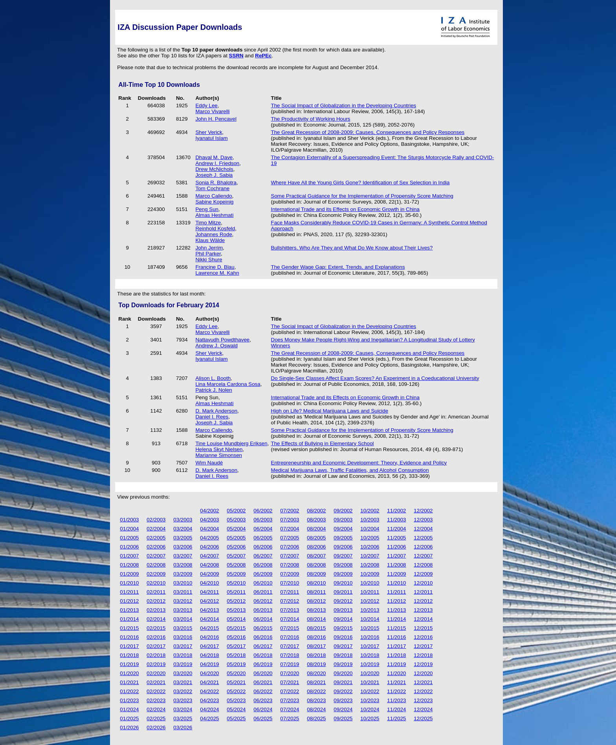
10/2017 (369, 646)
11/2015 (396, 628)
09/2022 (343, 691)
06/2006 (262, 547)
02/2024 (156, 709)
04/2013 (209, 610)
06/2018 (262, 655)
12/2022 (423, 691)
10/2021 (369, 682)
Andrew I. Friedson (217, 163)
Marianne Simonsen (218, 455)
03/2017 (182, 646)
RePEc (263, 56)
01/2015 (129, 628)
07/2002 (289, 511)
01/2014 (129, 619)
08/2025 (316, 718)
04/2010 (209, 583)
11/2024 (396, 709)
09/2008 (343, 565)
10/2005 (369, 538)
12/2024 (423, 709)
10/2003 (369, 520)
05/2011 (236, 592)
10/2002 (369, 511)
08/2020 (316, 673)
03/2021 (182, 682)
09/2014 (343, 619)
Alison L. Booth (213, 378)
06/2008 (262, 565)
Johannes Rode (213, 234)
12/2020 (423, 673)
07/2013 (289, 610)
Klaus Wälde (210, 240)
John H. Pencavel (215, 119)
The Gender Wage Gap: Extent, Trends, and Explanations (338, 267)
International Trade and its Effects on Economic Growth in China (345, 209)
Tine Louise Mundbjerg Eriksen (231, 443)
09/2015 (343, 628)
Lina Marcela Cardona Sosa (227, 384)
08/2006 (316, 547)
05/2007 (236, 556)
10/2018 (369, 655)
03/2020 (182, 673)
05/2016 (236, 637)
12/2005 (423, 538)
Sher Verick (208, 132)
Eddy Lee (206, 105)
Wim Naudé (209, 463)
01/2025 (129, 718)
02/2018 (156, 655)
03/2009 (182, 574)
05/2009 (236, 574)
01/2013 (129, 610)
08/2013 (316, 610)
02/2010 (156, 583)
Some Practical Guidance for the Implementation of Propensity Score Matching (362, 196)
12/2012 (423, 601)
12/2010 (423, 583)
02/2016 (156, 637)
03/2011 (182, 592)
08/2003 (316, 520)
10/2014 (369, 619)
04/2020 (209, 673)
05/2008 (236, 565)
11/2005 (396, 538)
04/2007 (209, 556)
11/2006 (396, 547)
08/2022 (316, 691)
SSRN (236, 56)
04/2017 (209, 646)
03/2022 (182, 691)
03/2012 (182, 601)
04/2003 (209, 520)
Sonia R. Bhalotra (215, 182)
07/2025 (289, 718)
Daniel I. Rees (211, 417)
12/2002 (423, 511)
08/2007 (316, 556)
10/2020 (369, 673)
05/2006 (236, 547)
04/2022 (209, 691)
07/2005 (289, 538)
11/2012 (396, 601)
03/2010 (182, 583)
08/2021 (316, 682)
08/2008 (316, 565)
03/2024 (182, 709)
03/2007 (182, 556)
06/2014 (262, 619)
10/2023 (369, 700)
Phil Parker (207, 254)
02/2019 (156, 664)
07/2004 (289, 529)
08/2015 (316, 628)
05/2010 (236, 583)
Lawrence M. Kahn (217, 273)
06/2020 (262, 673)
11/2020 (396, 673)
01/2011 (129, 592)
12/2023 (423, 700)
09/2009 (343, 574)
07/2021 (289, 682)
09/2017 (343, 646)
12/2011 (423, 592)
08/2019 (316, 664)
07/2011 (289, 592)
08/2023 (316, 700)
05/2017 (236, 646)
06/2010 (262, 583)
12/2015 (423, 628)
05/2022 (236, 691)
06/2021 (262, 682)
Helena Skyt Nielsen (218, 449)
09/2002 (343, 511)
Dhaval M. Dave (214, 157)
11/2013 (396, 610)
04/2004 (209, 529)
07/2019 (289, 664)
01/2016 (129, 637)
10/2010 (369, 583)
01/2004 (129, 529)
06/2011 (262, 592)
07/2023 (289, 700)
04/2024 (209, 709)
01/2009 (129, 574)
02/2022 (156, 691)
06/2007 (262, 556)
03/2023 (182, 700)
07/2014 (289, 619)
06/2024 (262, 709)
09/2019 (343, 664)
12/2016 (423, 637)
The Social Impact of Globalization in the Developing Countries (343, 105)
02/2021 (156, 682)
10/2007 (369, 556)
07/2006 (289, 547)
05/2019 (236, 664)
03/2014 (182, 619)
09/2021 (343, 682)
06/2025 (262, 718)
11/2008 (396, 565)
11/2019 (396, 664)
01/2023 (129, 700)
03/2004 (182, 529)
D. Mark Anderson (216, 411)
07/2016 (289, 637)
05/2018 (236, 655)
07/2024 (289, 709)
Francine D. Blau (214, 267)
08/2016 (316, 637)
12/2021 (423, 682)
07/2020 (289, 673)
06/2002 (262, 511)
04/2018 (209, 655)
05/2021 (236, 682)
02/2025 (156, 718)
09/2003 (343, 520)
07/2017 (289, 646)
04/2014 (209, 619)
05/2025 (236, 718)
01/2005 (129, 538)
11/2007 (396, 556)
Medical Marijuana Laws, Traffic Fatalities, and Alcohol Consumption (350, 470)
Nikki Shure (208, 259)
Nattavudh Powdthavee (222, 340)
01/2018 (129, 655)
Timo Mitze (208, 223)
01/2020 (129, 673)
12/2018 (423, 655)
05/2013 (236, 610)
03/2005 (182, 538)
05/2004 (236, 529)
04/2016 (209, 637)
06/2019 (262, 664)
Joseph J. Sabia (214, 175)
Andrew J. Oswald (216, 346)
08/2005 (316, 538)
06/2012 (262, 601)
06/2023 (262, 700)
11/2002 (396, 511)
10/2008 (369, 565)
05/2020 (236, 673)
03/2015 (182, 628)
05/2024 (236, 709)
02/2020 (156, 673)
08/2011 (316, 592)
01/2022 (129, 691)
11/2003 (396, 520)
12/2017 (423, 646)
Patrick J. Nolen (213, 390)
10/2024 (369, 709)
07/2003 (289, 520)
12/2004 (423, 529)
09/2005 (343, 538)
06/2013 (262, 610)
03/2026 (182, 727)
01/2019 (129, 664)
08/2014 (316, 619)
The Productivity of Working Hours (310, 119)
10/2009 (369, 574)
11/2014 (396, 619)
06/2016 (262, 637)
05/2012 (236, 601)
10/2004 (369, 529)
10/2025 (369, 718)
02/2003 (156, 520)
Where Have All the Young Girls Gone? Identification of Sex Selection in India (360, 182)
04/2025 (209, 718)
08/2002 (316, 511)
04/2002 (209, 511)
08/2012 (316, 601)
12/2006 (423, 547)
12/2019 (423, 664)
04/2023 (209, 700)
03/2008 (182, 565)
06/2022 (262, 691)
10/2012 (369, 601)
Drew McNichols (214, 169)
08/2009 (316, 574)
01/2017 (129, 646)
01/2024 (129, 709)
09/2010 (343, 583)
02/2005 (156, 538)
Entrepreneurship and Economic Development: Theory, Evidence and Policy (359, 463)
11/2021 (396, 682)
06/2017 (262, 646)
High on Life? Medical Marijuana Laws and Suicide (330, 411)
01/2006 (129, 547)
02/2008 (156, 565)
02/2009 (156, 574)
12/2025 (423, 718)
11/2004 (396, 529)
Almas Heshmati (214, 215)
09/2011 (343, 592)
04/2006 (209, 547)
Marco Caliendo (213, 196)
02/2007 (156, 556)
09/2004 (343, 529)
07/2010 (289, 583)
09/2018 (343, 655)
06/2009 (262, 574)
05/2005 (236, 538)
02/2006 (156, 547)
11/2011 (396, 592)
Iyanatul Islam (211, 138)
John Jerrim (209, 248)
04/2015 (209, 628)
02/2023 (156, 700)
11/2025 (396, 718)
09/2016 (343, 637)
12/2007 (423, 556)
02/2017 (156, 646)
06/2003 (262, 520)
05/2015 (236, 628)
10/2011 (369, 592)
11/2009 (396, 574)
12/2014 (423, 619)
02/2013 (156, 610)
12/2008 (423, 565)
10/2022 (369, 691)
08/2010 (316, 583)
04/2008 (209, 565)
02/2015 (156, 628)
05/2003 (236, 520)
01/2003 (129, 520)
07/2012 (289, 601)
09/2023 (343, 700)
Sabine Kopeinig (214, 202)
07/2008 (289, 565)
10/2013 (369, 610)
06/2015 (262, 628)
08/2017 (316, 646)
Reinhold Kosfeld (215, 228)
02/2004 (156, 529)
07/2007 (289, 556)
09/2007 (343, 556)
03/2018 (182, 655)
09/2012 (343, 601)
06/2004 (262, 529)
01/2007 (129, 556)
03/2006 (182, 547)
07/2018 (289, 655)
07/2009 (289, 574)
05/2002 (236, 511)
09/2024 (343, 709)
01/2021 (129, 682)
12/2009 (423, 574)
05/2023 (236, 700)
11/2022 (396, 691)
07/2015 (289, 628)
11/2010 (396, 583)
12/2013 (423, 610)
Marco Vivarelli (212, 111)
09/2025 (343, 718)
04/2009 (209, 574)
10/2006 (369, 547)
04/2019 (209, 664)
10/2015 (369, 628)
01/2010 (129, 583)
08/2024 (316, 709)
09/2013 (343, 610)
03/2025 (182, 718)
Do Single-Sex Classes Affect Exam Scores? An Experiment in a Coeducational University (375, 378)
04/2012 (209, 601)
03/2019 (182, 664)
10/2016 (369, 637)
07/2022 (289, 691)
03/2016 (182, 637)
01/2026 (129, 727)
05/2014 (236, 619)
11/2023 (396, 700)
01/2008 (129, 565)
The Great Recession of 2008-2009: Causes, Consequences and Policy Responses (368, 132)
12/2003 (423, 520)
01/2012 (129, 601)
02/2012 (156, 601)
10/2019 (369, 664)
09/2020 (343, 673)
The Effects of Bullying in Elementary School (322, 443)
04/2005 (209, 538)
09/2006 (343, 547)
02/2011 (156, 592)
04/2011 (209, 592)
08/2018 (316, 655)
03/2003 (182, 520)
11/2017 (396, 646)
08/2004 (316, 529)
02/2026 (156, 727)
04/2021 (209, 682)
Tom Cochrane (212, 188)
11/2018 (396, 655)
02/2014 (156, 619)
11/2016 (396, 637)
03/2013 (182, 610)
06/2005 (262, 538)
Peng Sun (206, 209)
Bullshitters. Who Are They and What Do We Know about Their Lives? (352, 248)
